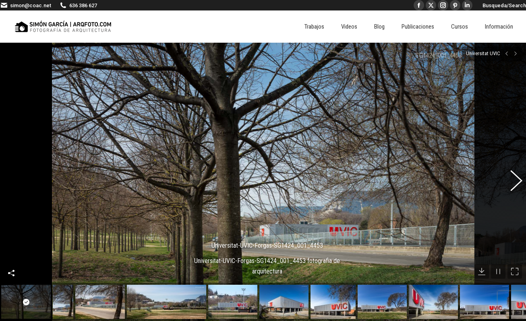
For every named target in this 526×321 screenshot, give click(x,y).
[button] (512, 174)
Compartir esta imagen (11, 257)
